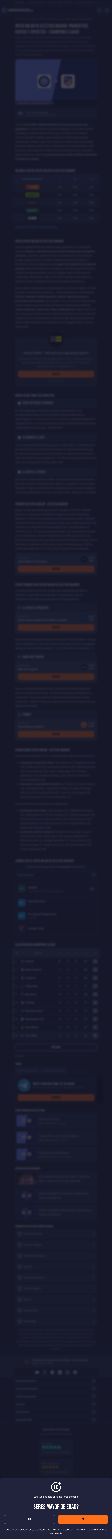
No (29, 1519)
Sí (83, 1519)
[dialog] (56, 769)
